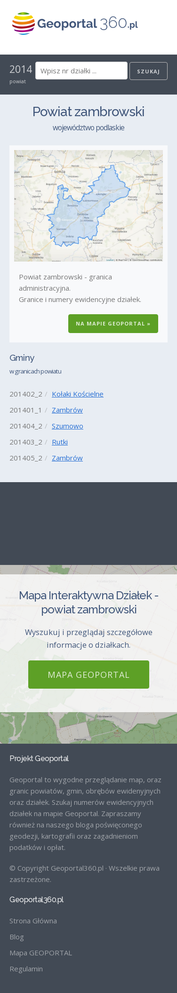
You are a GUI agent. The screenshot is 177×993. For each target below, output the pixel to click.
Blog (16, 936)
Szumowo (67, 425)
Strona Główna (33, 920)
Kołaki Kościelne (78, 393)
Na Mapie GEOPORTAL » (113, 323)
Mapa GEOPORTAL (89, 674)
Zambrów (67, 409)
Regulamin (26, 968)
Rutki (60, 441)
